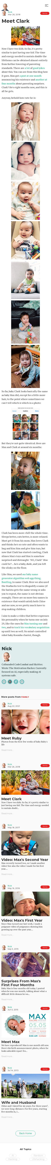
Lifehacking (38, 1159)
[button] (46, 5)
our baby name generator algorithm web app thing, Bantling (21, 578)
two (4, 627)
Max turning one (33, 623)
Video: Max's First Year (21, 920)
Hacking (12, 1159)
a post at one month (30, 75)
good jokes (39, 68)
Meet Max (10, 1042)
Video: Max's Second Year (24, 859)
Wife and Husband (18, 1102)
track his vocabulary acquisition (31, 627)
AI (13, 1155)
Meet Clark (11, 799)
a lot (27, 68)
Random (38, 1155)
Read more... (7, 750)
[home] (5, 5)
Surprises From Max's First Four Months (21, 983)
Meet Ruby (11, 738)
